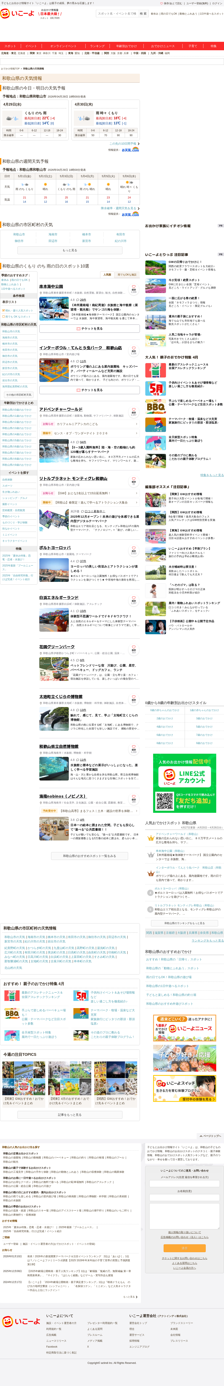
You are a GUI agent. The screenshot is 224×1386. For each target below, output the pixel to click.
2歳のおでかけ (164, 718)
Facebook (51, 1346)
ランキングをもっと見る (208, 940)
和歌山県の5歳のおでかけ (17, 440)
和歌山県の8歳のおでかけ (17, 458)
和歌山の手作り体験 (37, 1171)
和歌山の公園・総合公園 (17, 1186)
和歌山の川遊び (42, 1186)
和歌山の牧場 (96, 1157)
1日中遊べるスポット (212, 13)
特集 (214, 46)
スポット (10, 46)
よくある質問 (94, 1329)
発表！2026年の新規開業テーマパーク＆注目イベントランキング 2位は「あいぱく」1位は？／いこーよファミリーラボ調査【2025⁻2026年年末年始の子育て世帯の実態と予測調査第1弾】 (78, 1260)
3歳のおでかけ (204, 718)
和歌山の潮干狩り (94, 1210)
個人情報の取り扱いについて (184, 1232)
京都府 (170, 932)
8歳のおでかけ (164, 743)
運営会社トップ (138, 1323)
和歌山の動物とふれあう (65, 1171)
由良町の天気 (97, 952)
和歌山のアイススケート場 (66, 1210)
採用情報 (134, 1340)
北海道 (21, 53)
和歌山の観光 (10, 1161)
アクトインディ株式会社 (173, 1316)
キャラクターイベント (15, 540)
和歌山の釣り (78, 1157)
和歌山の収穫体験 (91, 1171)
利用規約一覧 (53, 1329)
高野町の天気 (85, 948)
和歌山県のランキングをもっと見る (184, 923)
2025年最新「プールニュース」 (17, 567)
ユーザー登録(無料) (197, 3)
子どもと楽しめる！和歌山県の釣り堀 (171, 994)
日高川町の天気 (38, 956)
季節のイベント (11, 516)
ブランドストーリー (181, 1323)
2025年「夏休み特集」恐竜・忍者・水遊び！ (16, 557)
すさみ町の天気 (104, 956)
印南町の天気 (117, 952)
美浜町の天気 (56, 952)
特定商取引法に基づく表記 (61, 1352)
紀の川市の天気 (11, 374)
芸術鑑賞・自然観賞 (13, 510)
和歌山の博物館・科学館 (93, 1196)
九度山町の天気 (64, 948)
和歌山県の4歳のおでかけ (17, 434)
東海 (70, 53)
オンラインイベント (63, 46)
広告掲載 (51, 1334)
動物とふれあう (188, 13)
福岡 (167, 53)
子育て (192, 46)
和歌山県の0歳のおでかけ (17, 409)
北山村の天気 (13, 967)
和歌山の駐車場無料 (72, 1182)
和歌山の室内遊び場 (44, 1196)
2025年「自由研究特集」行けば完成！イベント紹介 (17, 577)
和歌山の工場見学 (13, 1171)
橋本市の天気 (9, 343)
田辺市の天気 (9, 362)
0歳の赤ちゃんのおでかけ (164, 710)
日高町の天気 (77, 952)
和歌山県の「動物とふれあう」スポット (172, 968)
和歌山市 (19, 234)
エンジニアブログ (139, 1346)
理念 (131, 1329)
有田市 (120, 234)
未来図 (174, 1329)
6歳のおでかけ (164, 734)
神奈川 (46, 53)
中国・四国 (139, 53)
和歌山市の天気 (11, 331)
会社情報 (175, 1334)
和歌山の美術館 (118, 1196)
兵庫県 (193, 932)
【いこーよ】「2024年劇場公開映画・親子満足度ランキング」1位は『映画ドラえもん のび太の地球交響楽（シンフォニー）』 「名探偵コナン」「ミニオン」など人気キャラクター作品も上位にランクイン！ (79, 1286)
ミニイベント (9, 534)
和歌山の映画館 (67, 1196)
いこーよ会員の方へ (184, 1268)
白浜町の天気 (59, 956)
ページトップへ (210, 1136)
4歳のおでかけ (164, 726)
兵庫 (126, 53)
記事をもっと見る (70, 1114)
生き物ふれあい (11, 491)
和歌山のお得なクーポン (17, 1182)
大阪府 (181, 932)
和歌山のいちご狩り (118, 1210)
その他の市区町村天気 (18, 394)
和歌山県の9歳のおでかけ (17, 464)
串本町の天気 (82, 961)
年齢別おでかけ (126, 46)
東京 (38, 53)
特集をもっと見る (212, 475)
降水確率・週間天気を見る (118, 208)
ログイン (217, 3)
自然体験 (7, 479)
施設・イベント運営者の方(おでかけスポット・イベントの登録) (59, 1243)
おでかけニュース (163, 46)
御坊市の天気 (9, 355)
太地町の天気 (39, 961)
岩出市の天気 (9, 380)
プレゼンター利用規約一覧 (102, 1323)
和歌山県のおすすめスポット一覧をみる (89, 856)
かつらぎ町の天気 (39, 948)
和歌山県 (217, 932)
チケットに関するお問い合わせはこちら (184, 1258)
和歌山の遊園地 (12, 1157)
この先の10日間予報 (122, 143)
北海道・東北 (8, 53)
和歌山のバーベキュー (56, 1157)
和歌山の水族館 (12, 1200)
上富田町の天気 (81, 956)
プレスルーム (94, 1334)
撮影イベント (9, 504)
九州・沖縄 (157, 53)
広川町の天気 (13, 952)
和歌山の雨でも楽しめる (17, 1196)
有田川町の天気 (35, 952)
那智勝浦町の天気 (16, 961)
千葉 (54, 53)
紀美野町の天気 (14, 948)
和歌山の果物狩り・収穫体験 (19, 1214)
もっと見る (129, 1296)
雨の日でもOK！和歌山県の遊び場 (169, 977)
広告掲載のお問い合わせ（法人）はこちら (185, 1237)
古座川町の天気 (61, 961)
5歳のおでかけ (204, 726)
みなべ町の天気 (14, 956)
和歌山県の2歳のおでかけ (17, 422)
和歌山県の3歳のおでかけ (17, 428)
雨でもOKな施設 (127, 274)
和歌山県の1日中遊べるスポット (167, 986)
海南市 (53, 234)
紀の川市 (121, 241)
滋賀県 (159, 932)
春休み (154, 13)
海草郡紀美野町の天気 (15, 386)
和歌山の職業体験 (114, 1171)
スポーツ (7, 485)
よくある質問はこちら (184, 1263)
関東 (32, 53)
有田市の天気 (9, 349)
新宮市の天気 (9, 368)
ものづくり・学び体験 (15, 522)
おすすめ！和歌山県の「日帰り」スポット (174, 959)
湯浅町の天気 (106, 948)
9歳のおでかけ (204, 743)
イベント (31, 46)
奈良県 (204, 932)
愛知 (77, 53)
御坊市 (19, 241)
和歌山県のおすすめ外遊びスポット (169, 1003)
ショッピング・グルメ (15, 498)
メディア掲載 (94, 1340)
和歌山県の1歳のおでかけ (17, 415)
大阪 (113, 53)
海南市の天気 (9, 337)
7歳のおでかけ (204, 734)
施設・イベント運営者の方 (61, 1323)
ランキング (97, 46)
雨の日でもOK (169, 13)
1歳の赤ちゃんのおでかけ (204, 710)
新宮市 (86, 241)
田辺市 (53, 241)
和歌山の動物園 (32, 1157)
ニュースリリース (56, 1340)
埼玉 (61, 53)
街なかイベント (11, 528)
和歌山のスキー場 (38, 1210)
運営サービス (136, 1334)
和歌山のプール (115, 1157)
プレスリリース (179, 1340)
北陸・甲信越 (91, 53)
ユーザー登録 (10, 1243)
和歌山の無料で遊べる (46, 1182)
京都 (119, 53)
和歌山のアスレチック (99, 1182)
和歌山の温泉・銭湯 (14, 1210)
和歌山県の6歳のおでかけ (17, 446)
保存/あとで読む (171, 3)
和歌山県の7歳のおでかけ (17, 452)
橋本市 (86, 234)
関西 (106, 53)
